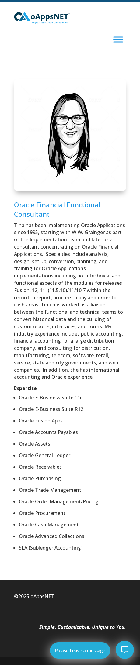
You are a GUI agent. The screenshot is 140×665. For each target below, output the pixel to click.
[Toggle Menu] (118, 39)
